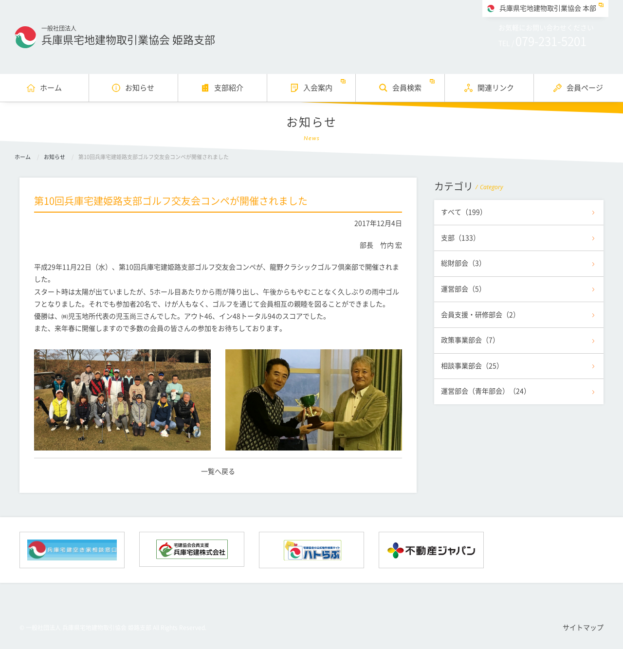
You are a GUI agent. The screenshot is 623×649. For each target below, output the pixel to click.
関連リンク (495, 87)
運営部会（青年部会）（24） (486, 391)
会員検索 (406, 87)
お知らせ (139, 87)
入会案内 (317, 87)
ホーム (51, 87)
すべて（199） (464, 212)
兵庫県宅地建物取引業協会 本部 (547, 8)
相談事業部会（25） (472, 365)
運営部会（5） (463, 289)
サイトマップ (583, 627)
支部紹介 (228, 87)
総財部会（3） (463, 263)
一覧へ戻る (218, 471)
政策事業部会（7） (470, 340)
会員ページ (585, 87)
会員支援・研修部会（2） (480, 314)
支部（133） (460, 237)
